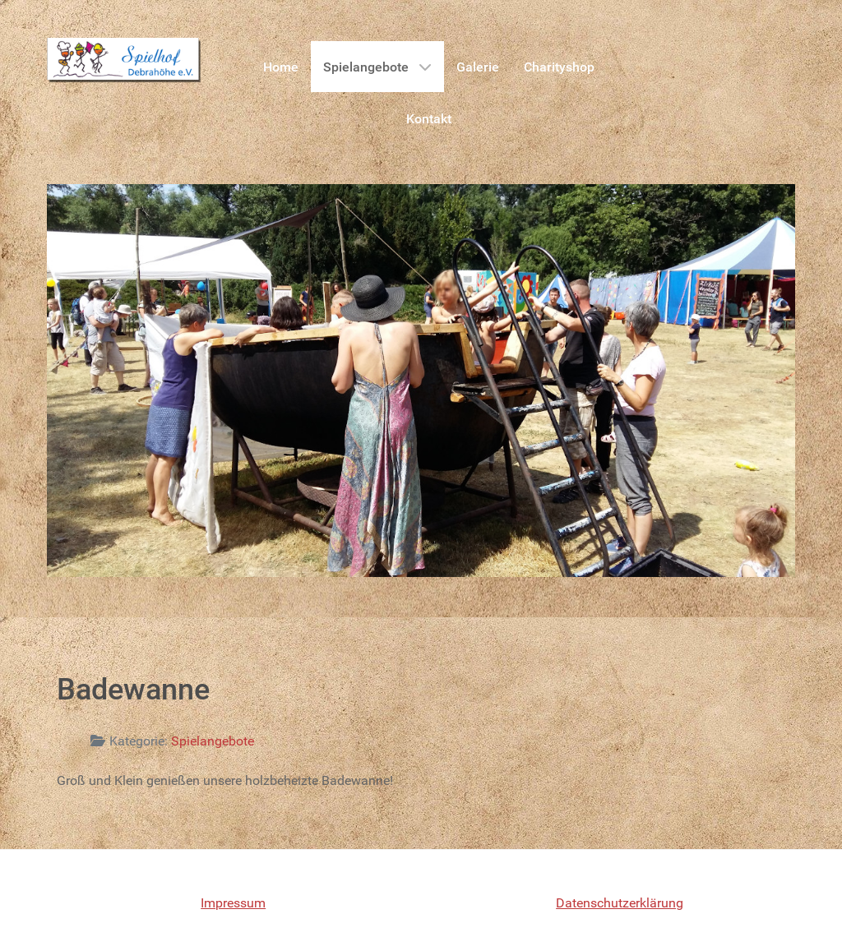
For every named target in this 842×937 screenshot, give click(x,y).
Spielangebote (212, 741)
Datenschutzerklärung (619, 903)
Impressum (233, 903)
